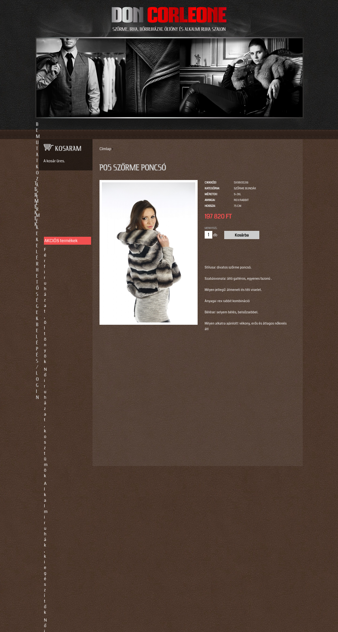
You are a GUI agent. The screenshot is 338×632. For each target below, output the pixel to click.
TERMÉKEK (63, 184)
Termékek (143, 124)
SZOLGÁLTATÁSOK (63, 297)
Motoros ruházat (59, 282)
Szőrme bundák (245, 189)
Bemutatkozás (97, 124)
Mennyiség (211, 228)
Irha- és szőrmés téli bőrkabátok (63, 255)
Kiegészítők (55, 274)
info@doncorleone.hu (62, 393)
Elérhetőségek (190, 124)
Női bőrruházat (57, 237)
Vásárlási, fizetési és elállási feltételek (63, 338)
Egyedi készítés (58, 313)
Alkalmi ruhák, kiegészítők (57, 227)
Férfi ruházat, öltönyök (64, 209)
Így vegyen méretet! (62, 328)
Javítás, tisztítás (59, 320)
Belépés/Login (241, 124)
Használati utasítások (64, 349)
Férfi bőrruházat (58, 245)
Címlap (105, 149)
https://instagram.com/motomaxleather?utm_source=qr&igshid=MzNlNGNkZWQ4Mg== (64, 558)
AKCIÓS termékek (61, 200)
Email (42, 442)
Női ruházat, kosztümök (66, 216)
